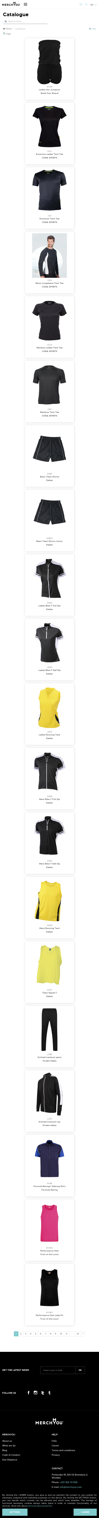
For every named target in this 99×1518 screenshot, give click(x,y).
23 (78, 1333)
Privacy (56, 1454)
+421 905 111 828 (68, 1482)
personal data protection (40, 1505)
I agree (85, 1512)
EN (93, 4)
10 (61, 1333)
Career (55, 1445)
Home (7, 28)
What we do (8, 1445)
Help (92, 28)
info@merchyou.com (71, 1487)
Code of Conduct (11, 1454)
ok (80, 1370)
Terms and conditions (63, 1450)
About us (7, 1441)
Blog (4, 1450)
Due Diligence (9, 1459)
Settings (15, 1512)
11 (66, 1333)
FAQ (54, 1441)
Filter (7, 33)
